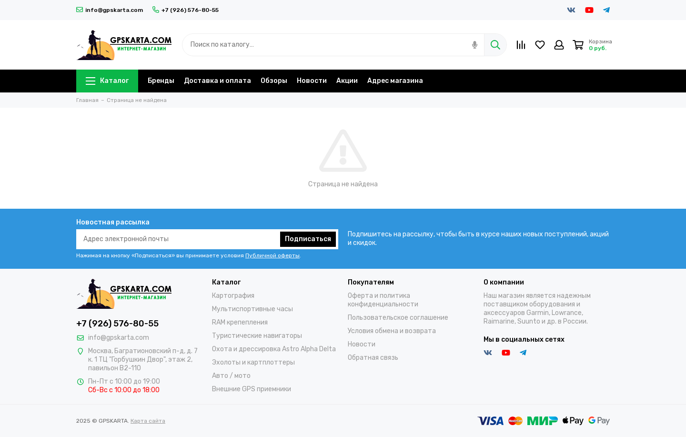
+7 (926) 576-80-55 (185, 10)
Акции (347, 81)
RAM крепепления (240, 322)
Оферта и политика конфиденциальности (383, 300)
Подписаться (308, 239)
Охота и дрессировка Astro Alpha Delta (274, 349)
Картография (233, 296)
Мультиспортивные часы (252, 309)
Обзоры (274, 81)
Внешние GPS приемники (251, 389)
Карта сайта (148, 420)
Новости (312, 81)
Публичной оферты (272, 255)
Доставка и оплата (217, 81)
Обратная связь (373, 358)
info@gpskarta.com (109, 10)
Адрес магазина (395, 81)
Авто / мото (231, 376)
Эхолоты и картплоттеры (253, 362)
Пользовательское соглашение (398, 318)
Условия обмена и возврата (392, 331)
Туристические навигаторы (257, 336)
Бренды (161, 81)
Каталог (107, 81)
